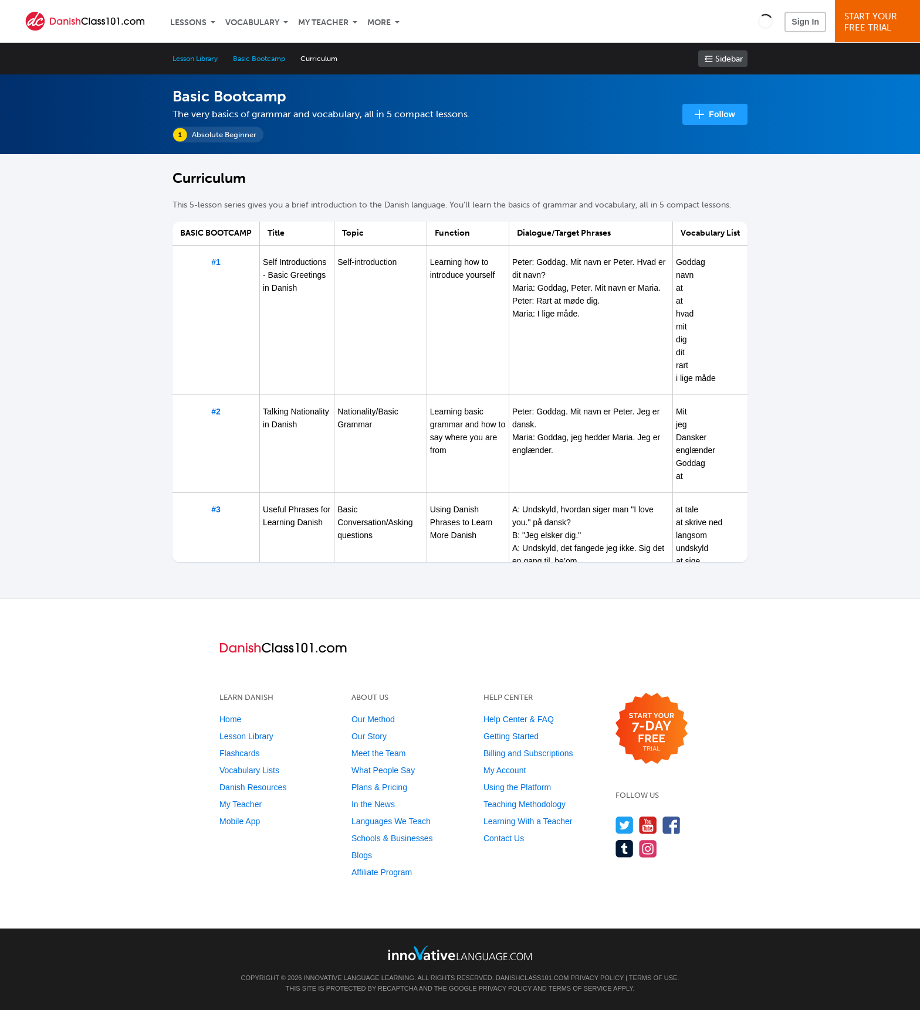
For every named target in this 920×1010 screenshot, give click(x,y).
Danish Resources (252, 787)
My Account (504, 770)
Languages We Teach (391, 821)
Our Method (373, 719)
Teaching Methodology (524, 804)
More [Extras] (379, 23)
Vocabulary (252, 23)
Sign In (805, 21)
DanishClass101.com (532, 977)
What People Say (383, 770)
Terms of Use (653, 977)
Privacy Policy (597, 977)
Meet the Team (378, 753)
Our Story (369, 736)
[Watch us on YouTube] (648, 825)
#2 (216, 411)
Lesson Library (195, 59)
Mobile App (239, 821)
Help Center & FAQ (518, 719)
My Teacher (323, 23)
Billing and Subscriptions (528, 753)
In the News (373, 804)
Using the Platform (517, 787)
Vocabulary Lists (249, 770)
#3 (216, 509)
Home (230, 719)
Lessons (188, 23)
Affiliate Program (381, 872)
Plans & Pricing (379, 787)
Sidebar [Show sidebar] (729, 59)
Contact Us (503, 838)
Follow (722, 114)
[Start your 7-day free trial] (651, 729)
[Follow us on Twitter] (624, 825)
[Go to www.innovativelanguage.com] (460, 953)
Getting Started (511, 736)
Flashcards (239, 753)
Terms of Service (580, 988)
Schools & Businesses (392, 838)
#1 (216, 262)
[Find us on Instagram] (648, 848)
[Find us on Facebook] (671, 825)
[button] (765, 21)
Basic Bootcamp (259, 59)
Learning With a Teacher (528, 821)
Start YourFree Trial (879, 22)
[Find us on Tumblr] (624, 848)
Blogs (361, 855)
